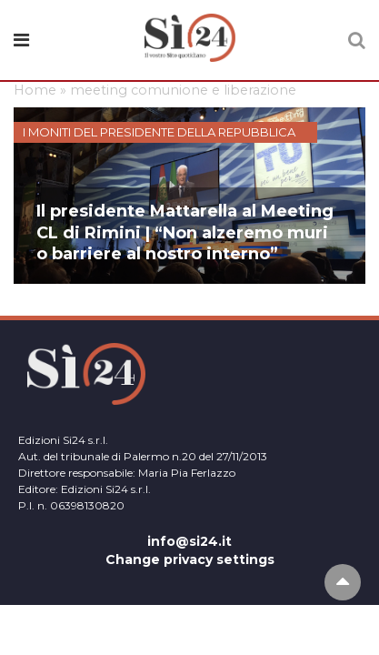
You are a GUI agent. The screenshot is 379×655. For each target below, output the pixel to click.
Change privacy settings (189, 559)
